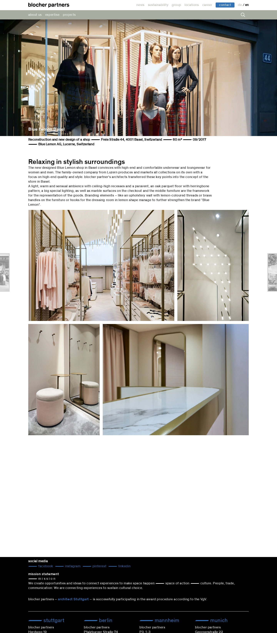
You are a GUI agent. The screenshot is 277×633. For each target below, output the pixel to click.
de (240, 5)
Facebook (45, 566)
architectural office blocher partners (48, 5)
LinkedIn (124, 566)
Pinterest (99, 566)
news (140, 5)
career (207, 5)
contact (225, 5)
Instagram (72, 566)
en (247, 5)
